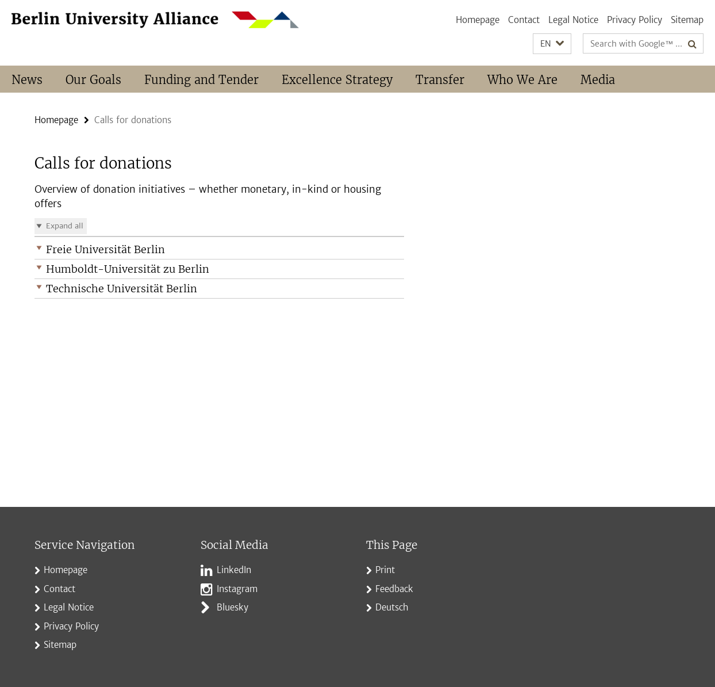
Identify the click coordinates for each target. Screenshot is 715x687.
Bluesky (232, 607)
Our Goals (93, 79)
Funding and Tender (201, 79)
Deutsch (392, 607)
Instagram (237, 588)
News (27, 79)
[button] (552, 44)
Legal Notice (573, 19)
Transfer (440, 79)
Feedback (394, 588)
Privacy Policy (634, 19)
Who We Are (522, 79)
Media (598, 79)
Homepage (477, 19)
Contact (524, 19)
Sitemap (687, 19)
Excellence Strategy (337, 79)
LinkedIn (234, 569)
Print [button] (385, 569)
